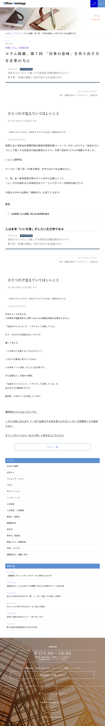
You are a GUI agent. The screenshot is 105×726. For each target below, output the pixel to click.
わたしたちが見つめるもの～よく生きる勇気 (52, 604)
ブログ (17, 33)
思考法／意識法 (13, 535)
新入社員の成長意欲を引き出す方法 (52, 625)
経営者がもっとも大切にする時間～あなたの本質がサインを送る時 (52, 583)
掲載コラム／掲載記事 (17, 47)
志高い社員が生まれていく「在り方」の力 (52, 614)
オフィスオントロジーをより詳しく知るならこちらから (34, 435)
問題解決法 (11, 523)
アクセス (52, 709)
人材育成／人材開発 (15, 510)
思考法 (9, 529)
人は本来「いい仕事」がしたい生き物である (30, 213)
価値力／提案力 (13, 516)
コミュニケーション (15, 478)
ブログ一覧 (52, 447)
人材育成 (10, 504)
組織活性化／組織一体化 (17, 554)
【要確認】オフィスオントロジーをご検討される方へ (52, 573)
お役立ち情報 (12, 466)
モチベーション (13, 491)
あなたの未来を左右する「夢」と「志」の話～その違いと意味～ (52, 594)
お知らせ (10, 472)
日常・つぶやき (13, 548)
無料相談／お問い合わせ (52, 675)
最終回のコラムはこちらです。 (21, 411)
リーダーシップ (13, 497)
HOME (8, 33)
